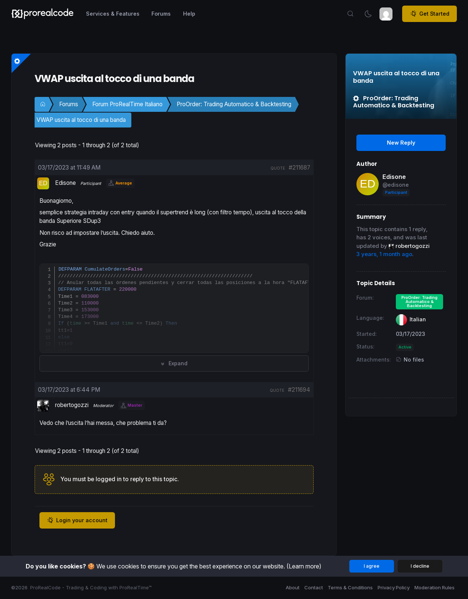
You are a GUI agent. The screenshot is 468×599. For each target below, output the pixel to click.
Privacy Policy (394, 587)
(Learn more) (303, 566)
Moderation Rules (434, 587)
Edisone (394, 176)
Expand (173, 363)
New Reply (401, 142)
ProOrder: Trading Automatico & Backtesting (234, 104)
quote (277, 168)
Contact (313, 587)
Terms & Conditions (350, 587)
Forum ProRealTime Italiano (127, 104)
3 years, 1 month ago (384, 254)
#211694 (299, 389)
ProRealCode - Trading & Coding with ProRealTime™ (91, 587)
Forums (68, 104)
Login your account (77, 520)
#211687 (299, 167)
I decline (420, 566)
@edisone (395, 185)
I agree (371, 566)
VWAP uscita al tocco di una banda (81, 119)
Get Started (429, 14)
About (292, 587)
